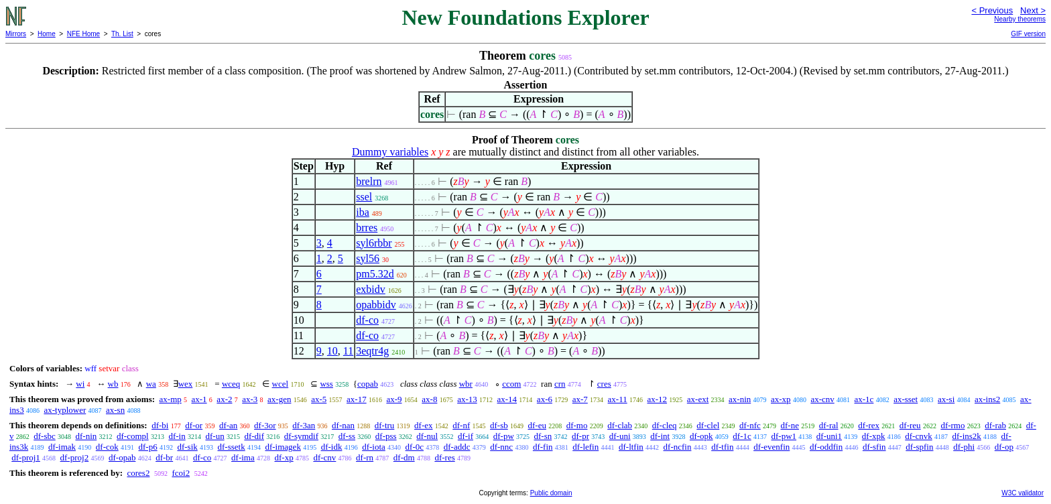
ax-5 (318, 399)
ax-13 (467, 399)
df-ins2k (966, 436)
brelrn (368, 181)
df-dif (254, 436)
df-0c (415, 447)
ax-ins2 (987, 399)
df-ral (829, 425)
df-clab (619, 425)
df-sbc (45, 436)
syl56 (367, 258)
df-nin (86, 436)
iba (362, 212)
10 (332, 351)
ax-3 (249, 399)
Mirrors (15, 34)
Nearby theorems (1020, 19)
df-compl (133, 436)
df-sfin (874, 447)
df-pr (580, 436)
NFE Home (83, 34)
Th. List (122, 34)
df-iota (373, 447)
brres (366, 227)
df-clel (707, 425)
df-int (660, 436)
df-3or (265, 425)
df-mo (577, 425)
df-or (193, 425)
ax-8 (429, 399)
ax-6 (544, 399)
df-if (465, 436)
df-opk (701, 436)
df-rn (364, 457)
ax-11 (617, 399)
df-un (214, 436)
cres (604, 384)
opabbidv (376, 304)
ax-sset (905, 399)
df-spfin (919, 447)
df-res (444, 457)
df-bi (159, 425)
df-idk (332, 447)
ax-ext (697, 399)
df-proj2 (74, 457)
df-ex (423, 425)
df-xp (284, 457)
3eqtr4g (372, 351)
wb (113, 384)
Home (47, 34)
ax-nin (740, 399)
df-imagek (282, 447)
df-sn (543, 436)
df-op (1004, 447)
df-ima (243, 457)
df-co (367, 320)
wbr (466, 384)
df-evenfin (771, 447)
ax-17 (357, 399)
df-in (176, 436)
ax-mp (171, 399)
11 (348, 351)
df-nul (427, 436)
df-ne (790, 425)
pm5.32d (374, 273)
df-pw (503, 436)
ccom (511, 384)
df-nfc (750, 425)
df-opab (122, 457)
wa (151, 384)
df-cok (107, 447)
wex (185, 384)
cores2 (138, 473)
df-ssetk (231, 447)
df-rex (868, 425)
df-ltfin (631, 447)
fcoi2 (181, 473)
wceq (231, 384)
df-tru (385, 425)
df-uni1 (829, 436)
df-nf (461, 425)
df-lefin (585, 447)
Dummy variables (390, 152)
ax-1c (864, 399)
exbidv (370, 289)
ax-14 (507, 399)
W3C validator (1022, 493)
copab (367, 384)
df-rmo (952, 425)
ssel (364, 196)
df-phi (964, 447)
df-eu (537, 425)
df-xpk (873, 436)
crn (560, 384)
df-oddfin (826, 447)
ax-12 (657, 399)
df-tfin (722, 447)
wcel (280, 384)
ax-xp (781, 399)
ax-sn (115, 410)
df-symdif (301, 436)
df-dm (404, 457)
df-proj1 (25, 457)
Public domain (551, 493)
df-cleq (664, 425)
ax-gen (279, 399)
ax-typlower (65, 410)
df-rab (995, 425)
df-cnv (324, 457)
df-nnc (501, 447)
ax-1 (199, 399)
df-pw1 (784, 436)
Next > (1033, 10)
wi (80, 384)
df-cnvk (918, 436)
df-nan (343, 425)
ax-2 (224, 399)
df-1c (742, 436)
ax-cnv (822, 399)
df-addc (457, 447)
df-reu (910, 425)
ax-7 (580, 399)
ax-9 (393, 399)
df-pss (386, 436)
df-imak (62, 447)
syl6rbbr (373, 243)
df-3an (303, 425)
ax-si (946, 399)
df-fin (543, 447)
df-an (228, 425)
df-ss (346, 436)
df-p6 (148, 447)
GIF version (1028, 34)
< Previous (992, 10)
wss (326, 384)
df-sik (187, 447)
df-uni (620, 436)
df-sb (499, 425)
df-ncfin (678, 447)
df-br (164, 457)
